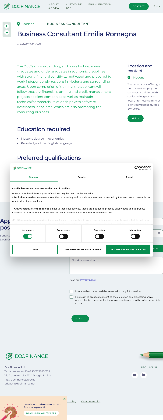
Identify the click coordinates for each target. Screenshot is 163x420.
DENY (35, 249)
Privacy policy (88, 280)
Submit (80, 318)
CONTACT (139, 6)
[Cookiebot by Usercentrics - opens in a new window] (137, 168)
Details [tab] (81, 177)
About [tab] (129, 177)
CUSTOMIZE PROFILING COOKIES (81, 249)
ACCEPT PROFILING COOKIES (128, 249)
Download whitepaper (41, 413)
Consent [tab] (34, 177)
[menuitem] (53, 4)
